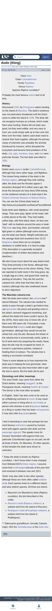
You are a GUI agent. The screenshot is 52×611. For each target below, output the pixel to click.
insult (31, 399)
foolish (34, 387)
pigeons (18, 169)
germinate (11, 309)
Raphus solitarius (32, 503)
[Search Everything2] (26, 57)
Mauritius (22, 111)
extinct (32, 95)
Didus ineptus (29, 464)
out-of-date (38, 402)
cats (41, 153)
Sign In (46, 57)
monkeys (23, 153)
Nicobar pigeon (9, 180)
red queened (42, 410)
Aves (29, 76)
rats (10, 153)
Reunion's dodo (15, 503)
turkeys (21, 327)
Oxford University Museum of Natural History (24, 198)
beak (9, 228)
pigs (15, 153)
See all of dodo (6, 67)
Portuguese (28, 107)
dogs (31, 153)
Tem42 (12, 70)
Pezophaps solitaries (36, 510)
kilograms (7, 242)
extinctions (21, 425)
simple (45, 387)
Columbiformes (29, 79)
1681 (4, 160)
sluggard (30, 383)
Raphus (29, 86)
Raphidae (29, 83)
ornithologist (19, 467)
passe (37, 406)
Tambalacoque (24, 527)
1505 (16, 107)
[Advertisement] (26, 27)
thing (4, 70)
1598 (31, 118)
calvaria (37, 298)
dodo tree (43, 527)
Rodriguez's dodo (16, 510)
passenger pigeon (11, 432)
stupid (26, 413)
